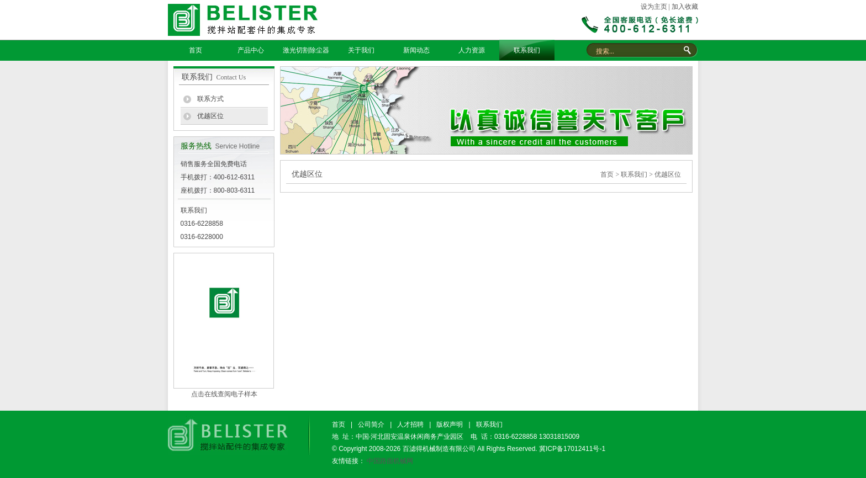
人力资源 (471, 50)
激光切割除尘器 (306, 50)
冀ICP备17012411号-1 (572, 449)
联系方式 (210, 99)
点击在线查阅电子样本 (224, 394)
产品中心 (250, 50)
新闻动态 (416, 50)
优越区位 (210, 116)
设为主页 (654, 6)
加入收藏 (685, 6)
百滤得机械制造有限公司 (439, 449)
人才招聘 (410, 424)
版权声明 (449, 424)
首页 (195, 50)
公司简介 (371, 424)
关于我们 (361, 50)
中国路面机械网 (390, 461)
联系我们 (527, 50)
